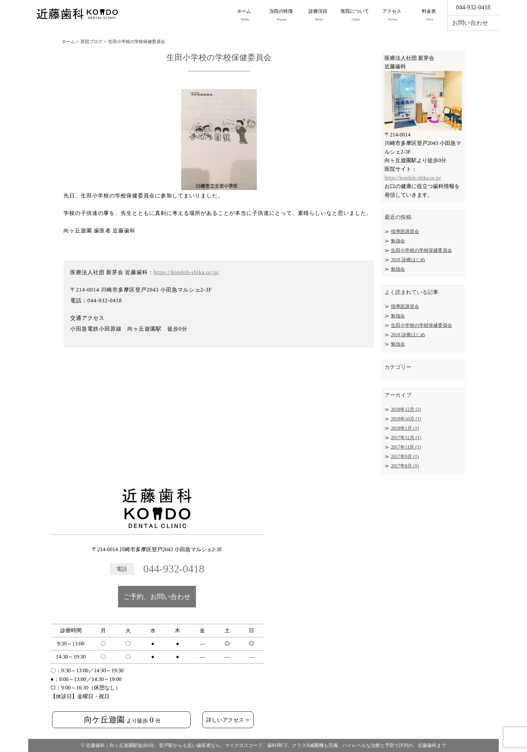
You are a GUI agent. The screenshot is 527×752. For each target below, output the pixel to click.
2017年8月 (405, 465)
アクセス (391, 16)
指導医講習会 (405, 231)
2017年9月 (405, 456)
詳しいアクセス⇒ (227, 720)
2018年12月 (406, 409)
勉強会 (398, 240)
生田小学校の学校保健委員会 (421, 250)
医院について (354, 16)
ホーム (244, 16)
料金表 (428, 16)
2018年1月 (405, 428)
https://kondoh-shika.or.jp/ (186, 272)
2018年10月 (406, 418)
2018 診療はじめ (408, 259)
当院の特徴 (280, 16)
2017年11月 (406, 447)
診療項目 (317, 16)
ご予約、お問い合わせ (157, 596)
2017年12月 (406, 437)
